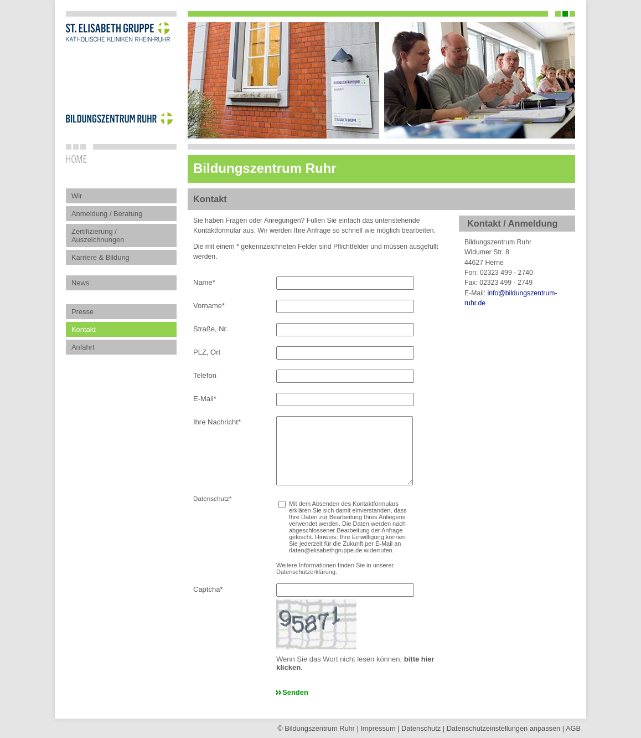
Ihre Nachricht (217, 422)
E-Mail (204, 398)
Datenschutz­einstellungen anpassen (504, 728)
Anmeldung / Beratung (106, 213)
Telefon (204, 375)
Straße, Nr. (210, 329)
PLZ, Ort (206, 352)
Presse (82, 312)
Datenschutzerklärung (305, 571)
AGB (573, 728)
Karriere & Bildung (100, 257)
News (80, 283)
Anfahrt (83, 347)
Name (204, 282)
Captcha (208, 589)
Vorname (209, 305)
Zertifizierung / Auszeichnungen (97, 235)
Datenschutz (421, 728)
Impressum (377, 728)
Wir (76, 196)
